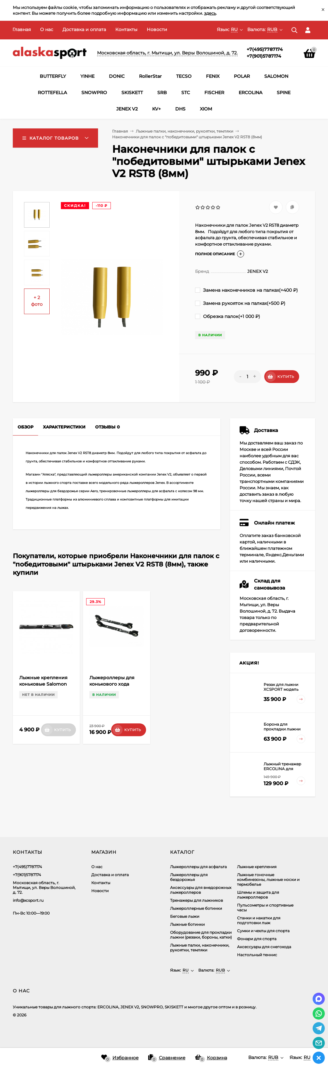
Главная (21, 29)
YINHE (87, 76)
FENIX (212, 76)
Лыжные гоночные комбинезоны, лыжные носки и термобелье (268, 879)
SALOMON (276, 76)
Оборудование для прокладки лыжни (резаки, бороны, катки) (201, 935)
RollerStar (150, 76)
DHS (180, 109)
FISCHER (214, 92)
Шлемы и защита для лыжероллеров (258, 895)
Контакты (126, 29)
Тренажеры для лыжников (196, 900)
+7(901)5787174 (264, 56)
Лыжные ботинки (187, 924)
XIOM (206, 109)
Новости (157, 29)
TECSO (184, 76)
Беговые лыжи (184, 916)
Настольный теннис (257, 954)
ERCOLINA (250, 92)
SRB (162, 92)
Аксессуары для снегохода (264, 946)
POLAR (242, 76)
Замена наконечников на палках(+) (246, 290)
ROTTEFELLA (52, 92)
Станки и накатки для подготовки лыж (258, 920)
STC (185, 92)
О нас (46, 29)
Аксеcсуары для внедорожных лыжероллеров (200, 890)
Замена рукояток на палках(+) (240, 303)
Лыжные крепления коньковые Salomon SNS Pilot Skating (43, 684)
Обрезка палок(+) (227, 316)
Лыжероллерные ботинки (196, 908)
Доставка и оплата (84, 29)
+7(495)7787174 (265, 49)
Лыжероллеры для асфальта (198, 866)
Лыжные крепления (256, 866)
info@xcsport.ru (28, 900)
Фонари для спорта (256, 938)
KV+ (156, 109)
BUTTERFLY (53, 76)
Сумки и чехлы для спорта (263, 930)
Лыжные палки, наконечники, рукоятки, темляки (184, 131)
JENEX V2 (127, 109)
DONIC (117, 76)
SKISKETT (132, 92)
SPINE (284, 92)
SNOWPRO (94, 92)
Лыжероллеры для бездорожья (189, 877)
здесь (210, 13)
